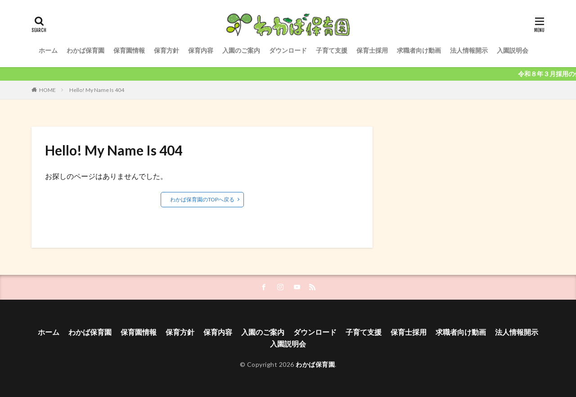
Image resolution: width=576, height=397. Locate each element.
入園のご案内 (241, 50)
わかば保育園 (85, 50)
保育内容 (200, 50)
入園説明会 (512, 50)
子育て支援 (331, 50)
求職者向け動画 (419, 50)
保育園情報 (129, 50)
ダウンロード (288, 50)
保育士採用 (372, 50)
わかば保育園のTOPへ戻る (202, 199)
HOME (47, 90)
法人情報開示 (469, 50)
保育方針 (166, 50)
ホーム (48, 50)
